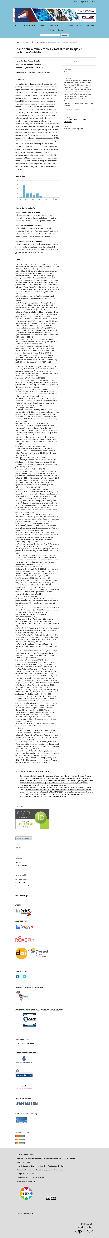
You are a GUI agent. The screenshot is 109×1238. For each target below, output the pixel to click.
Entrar (93, 2)
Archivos (51, 30)
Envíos (71, 25)
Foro (63, 25)
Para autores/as (20, 882)
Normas (53, 25)
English (18, 862)
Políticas (42, 25)
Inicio (16, 25)
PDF (68, 61)
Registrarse (89, 25)
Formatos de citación (73, 110)
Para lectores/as (21, 879)
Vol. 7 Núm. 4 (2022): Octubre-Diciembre (44, 42)
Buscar (60, 30)
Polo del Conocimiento (24, 1044)
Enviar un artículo (24, 838)
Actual (79, 25)
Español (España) (21, 865)
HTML (77, 61)
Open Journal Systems (23, 895)
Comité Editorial (27, 25)
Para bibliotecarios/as (22, 886)
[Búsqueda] (50, 35)
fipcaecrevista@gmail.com (26, 1181)
